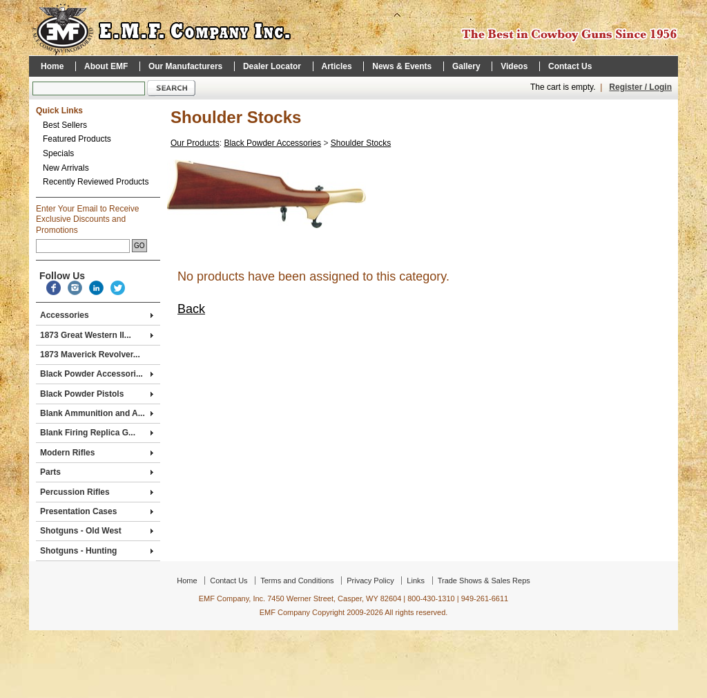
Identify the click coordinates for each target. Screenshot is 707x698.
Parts (96, 472)
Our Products (195, 143)
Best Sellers (65, 125)
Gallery (466, 66)
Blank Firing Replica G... (96, 432)
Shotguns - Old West (96, 531)
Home (52, 66)
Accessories (96, 315)
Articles (337, 66)
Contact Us (570, 66)
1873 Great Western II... (96, 335)
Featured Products (77, 139)
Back (191, 309)
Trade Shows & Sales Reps (484, 580)
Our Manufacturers (185, 66)
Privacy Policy (370, 580)
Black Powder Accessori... (96, 374)
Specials (58, 153)
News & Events (402, 66)
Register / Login (640, 87)
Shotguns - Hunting (96, 551)
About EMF (106, 66)
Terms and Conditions (296, 580)
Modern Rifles (96, 453)
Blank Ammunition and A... (96, 413)
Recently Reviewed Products (95, 182)
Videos (514, 66)
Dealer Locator (272, 66)
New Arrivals (66, 168)
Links (416, 580)
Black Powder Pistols (96, 394)
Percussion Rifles (96, 492)
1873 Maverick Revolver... (90, 354)
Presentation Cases (96, 511)
